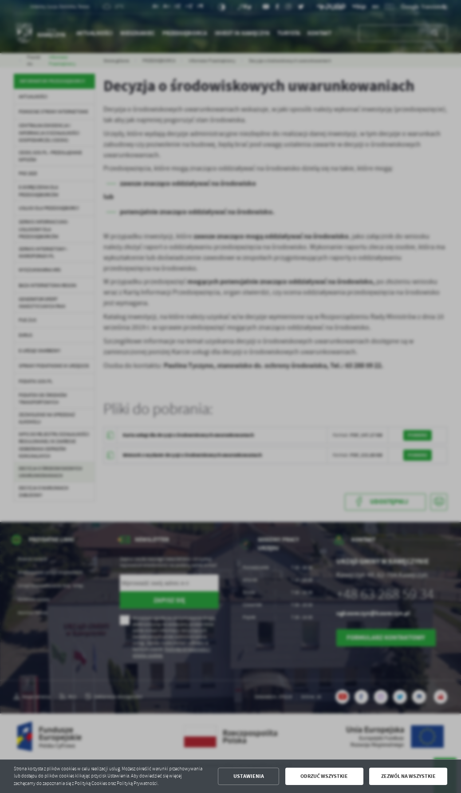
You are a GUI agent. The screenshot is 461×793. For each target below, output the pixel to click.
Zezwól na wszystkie (408, 776)
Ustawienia (248, 776)
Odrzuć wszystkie (324, 776)
